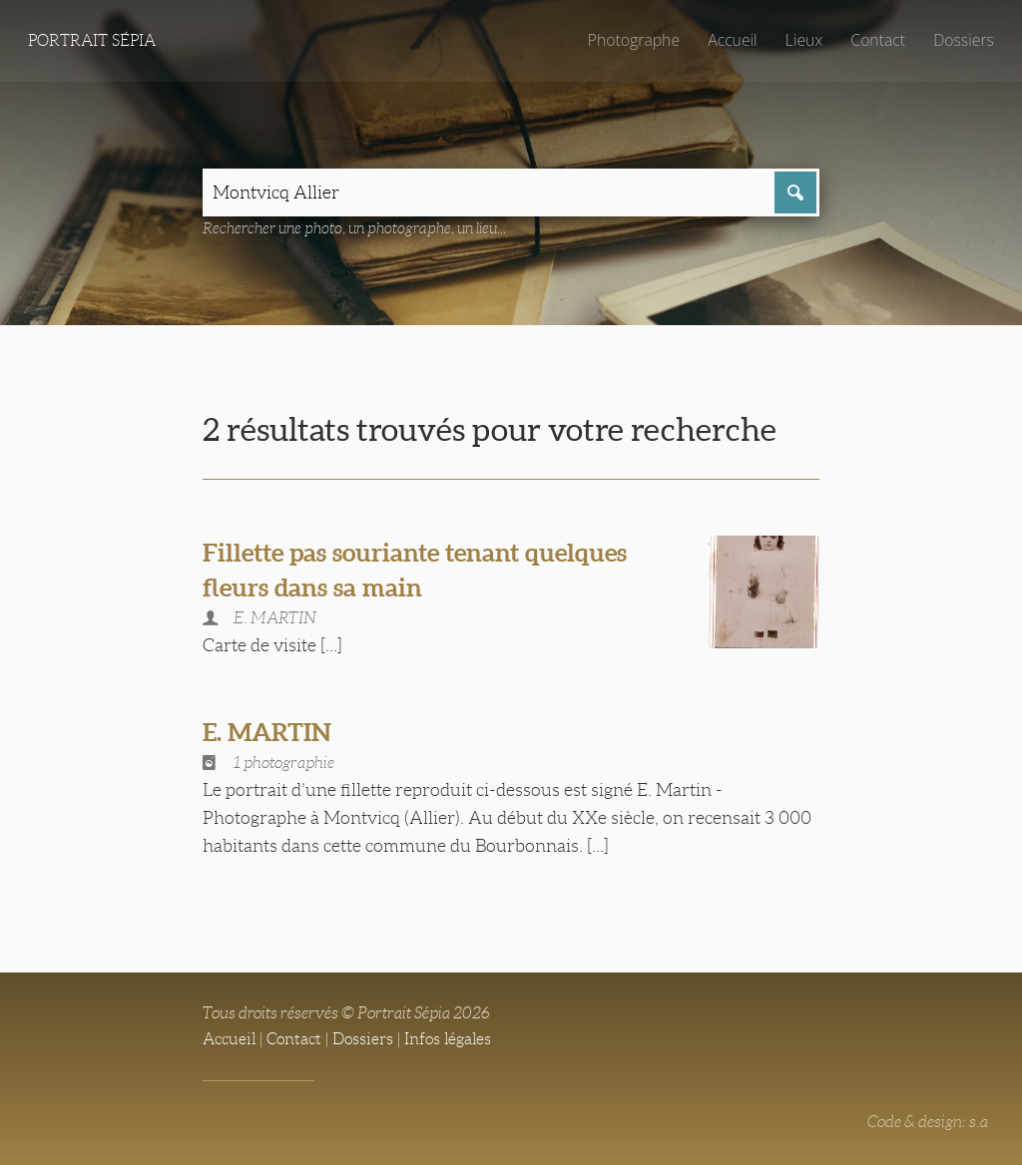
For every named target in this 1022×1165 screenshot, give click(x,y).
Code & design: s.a (927, 1121)
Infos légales (447, 1038)
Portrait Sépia (92, 40)
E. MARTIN (267, 732)
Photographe (634, 40)
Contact (877, 40)
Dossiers (963, 40)
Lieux (803, 40)
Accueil (733, 40)
